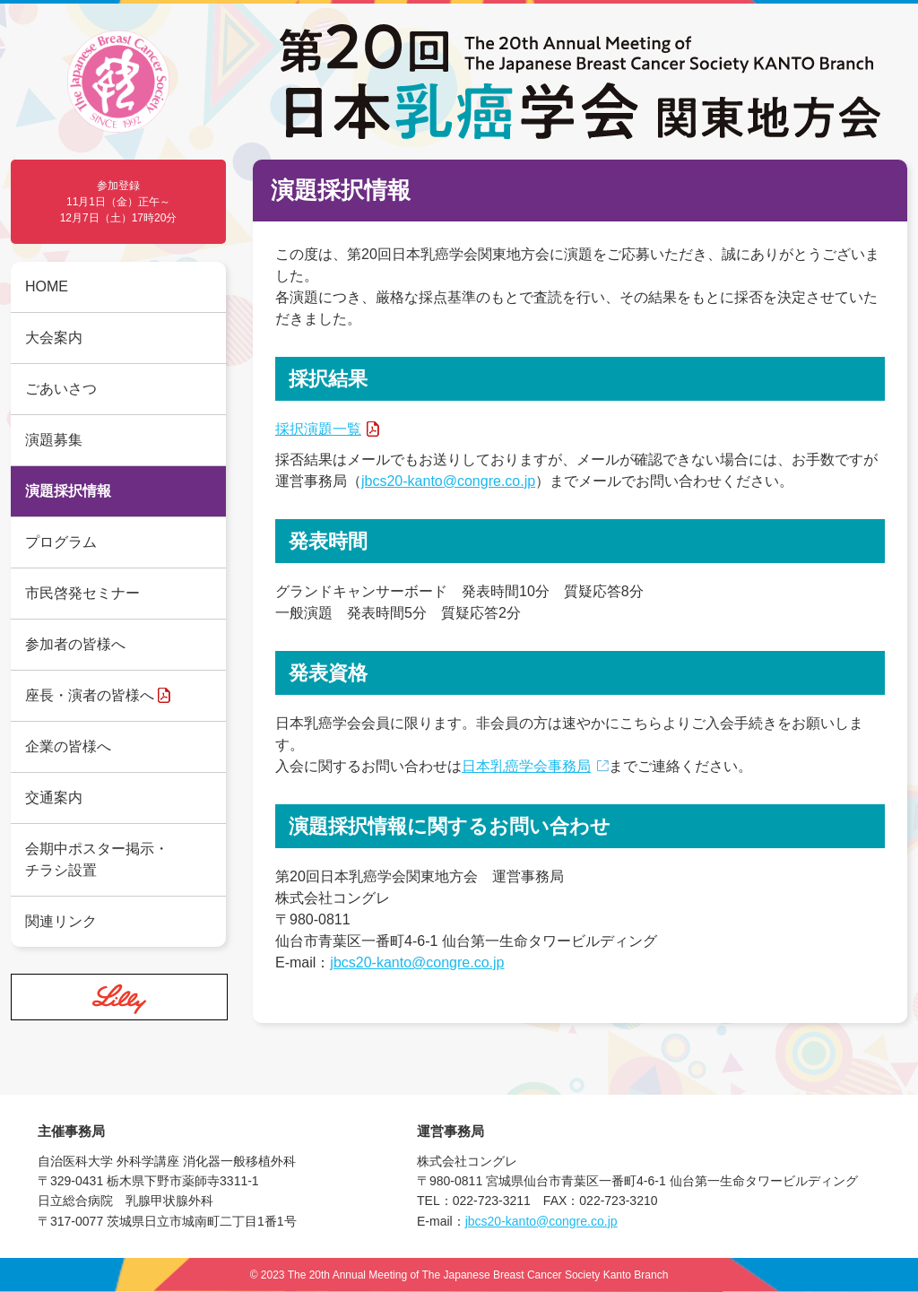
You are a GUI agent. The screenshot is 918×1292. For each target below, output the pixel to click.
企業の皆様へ (68, 746)
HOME (46, 286)
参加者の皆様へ (75, 644)
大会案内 (53, 337)
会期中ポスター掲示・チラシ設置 (97, 859)
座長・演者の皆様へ (89, 695)
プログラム (61, 542)
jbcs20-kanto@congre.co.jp (448, 481)
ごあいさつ (61, 388)
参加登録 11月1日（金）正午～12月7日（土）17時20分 (119, 201)
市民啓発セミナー (82, 593)
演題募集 (53, 439)
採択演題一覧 (318, 429)
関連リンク (61, 921)
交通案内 (53, 797)
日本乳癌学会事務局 (526, 766)
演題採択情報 (68, 491)
